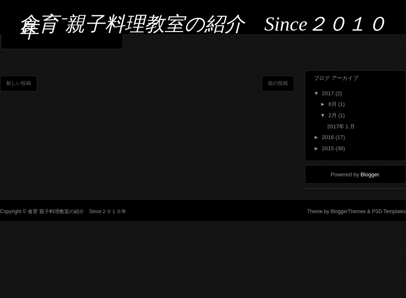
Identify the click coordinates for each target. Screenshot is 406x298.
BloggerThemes (348, 211)
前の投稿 (278, 83)
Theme (314, 211)
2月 (333, 115)
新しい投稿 (18, 83)
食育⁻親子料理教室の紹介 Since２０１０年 (203, 27)
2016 (329, 137)
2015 (329, 148)
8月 (333, 104)
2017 (329, 93)
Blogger (369, 174)
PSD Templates (388, 211)
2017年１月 (341, 126)
